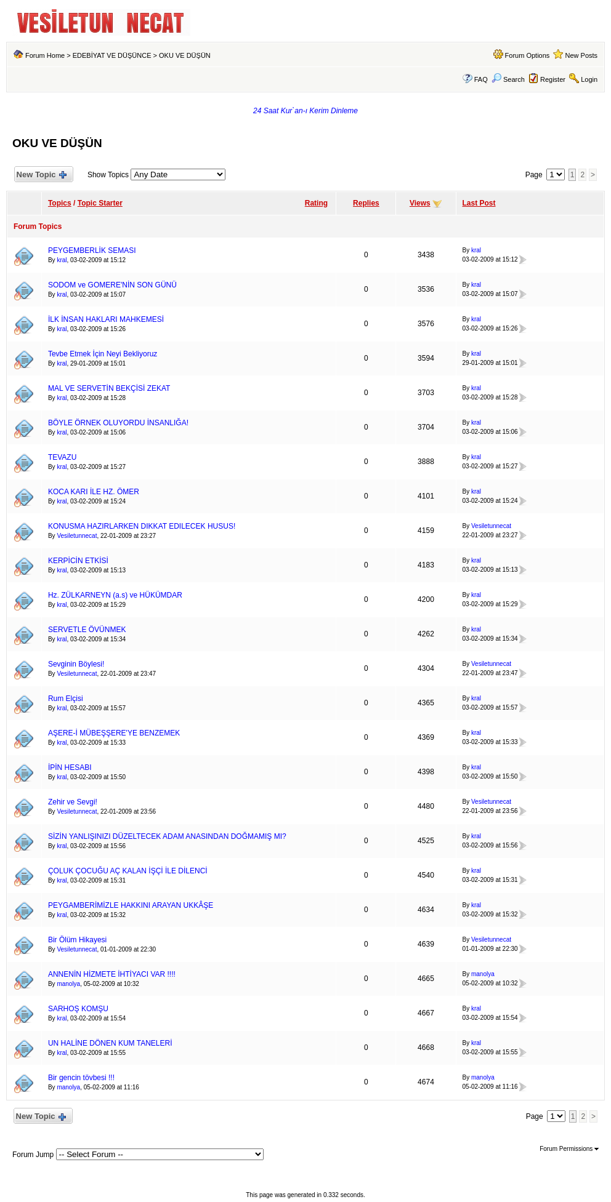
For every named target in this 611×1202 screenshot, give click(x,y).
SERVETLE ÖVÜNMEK (87, 629)
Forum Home (45, 55)
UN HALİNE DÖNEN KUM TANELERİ (110, 1043)
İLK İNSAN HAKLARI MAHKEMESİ (106, 319)
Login (589, 79)
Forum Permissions (569, 1148)
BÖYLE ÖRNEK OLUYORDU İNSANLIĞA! (118, 423)
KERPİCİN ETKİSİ (78, 560)
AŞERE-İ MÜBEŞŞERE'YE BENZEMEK (114, 733)
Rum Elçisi (65, 698)
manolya (68, 983)
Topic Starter (100, 203)
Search (508, 79)
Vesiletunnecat (77, 535)
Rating (316, 203)
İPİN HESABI (70, 767)
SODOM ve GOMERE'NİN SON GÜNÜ (112, 285)
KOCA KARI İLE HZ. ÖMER (93, 491)
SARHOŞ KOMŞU (78, 1008)
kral (62, 260)
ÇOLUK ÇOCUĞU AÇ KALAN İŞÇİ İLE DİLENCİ (128, 871)
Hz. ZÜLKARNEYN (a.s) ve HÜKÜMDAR (115, 595)
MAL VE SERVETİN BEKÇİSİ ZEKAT (109, 388)
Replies (366, 203)
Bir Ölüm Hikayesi (77, 940)
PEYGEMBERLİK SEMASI (92, 250)
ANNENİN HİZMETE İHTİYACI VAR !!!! (112, 974)
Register (552, 79)
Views (420, 203)
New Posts (581, 55)
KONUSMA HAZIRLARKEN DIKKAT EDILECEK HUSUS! (141, 526)
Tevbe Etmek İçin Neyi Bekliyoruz (102, 354)
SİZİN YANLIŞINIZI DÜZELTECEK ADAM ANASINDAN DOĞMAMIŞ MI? (167, 836)
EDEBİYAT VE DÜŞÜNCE (112, 55)
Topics (59, 203)
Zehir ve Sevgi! (72, 802)
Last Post (479, 203)
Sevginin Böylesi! (76, 664)
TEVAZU (62, 457)
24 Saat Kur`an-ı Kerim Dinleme (305, 110)
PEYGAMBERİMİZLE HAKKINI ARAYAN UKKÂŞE (130, 905)
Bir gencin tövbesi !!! (81, 1077)
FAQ (481, 79)
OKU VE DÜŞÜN (185, 55)
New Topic (41, 175)
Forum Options (527, 55)
